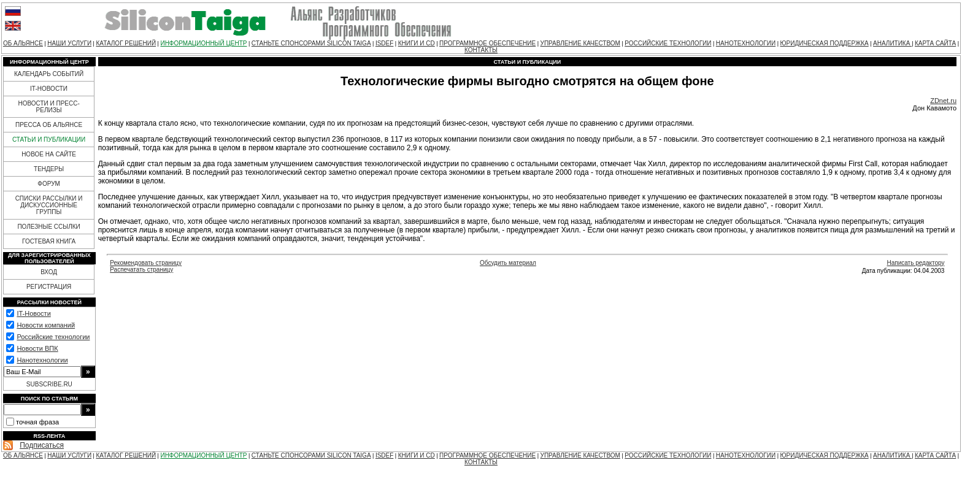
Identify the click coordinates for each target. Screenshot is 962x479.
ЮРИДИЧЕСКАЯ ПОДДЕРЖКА (824, 43)
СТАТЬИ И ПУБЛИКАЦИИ (48, 139)
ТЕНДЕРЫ (49, 169)
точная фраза (37, 422)
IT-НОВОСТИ (48, 88)
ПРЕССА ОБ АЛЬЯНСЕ (48, 124)
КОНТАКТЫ (481, 50)
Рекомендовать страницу (146, 262)
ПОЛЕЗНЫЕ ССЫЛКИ (48, 226)
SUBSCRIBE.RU (49, 384)
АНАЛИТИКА (892, 43)
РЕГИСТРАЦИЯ (48, 286)
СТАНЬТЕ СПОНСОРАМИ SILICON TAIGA (311, 43)
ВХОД (48, 272)
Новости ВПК (37, 348)
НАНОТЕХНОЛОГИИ (745, 43)
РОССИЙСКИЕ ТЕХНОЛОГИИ (668, 43)
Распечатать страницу (141, 269)
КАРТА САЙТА (935, 43)
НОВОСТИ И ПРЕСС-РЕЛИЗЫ (48, 106)
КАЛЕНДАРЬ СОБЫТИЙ (48, 74)
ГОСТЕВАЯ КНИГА (48, 241)
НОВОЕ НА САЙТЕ (48, 154)
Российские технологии (53, 336)
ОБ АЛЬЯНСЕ (23, 43)
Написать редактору (915, 262)
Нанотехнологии (42, 360)
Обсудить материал (508, 262)
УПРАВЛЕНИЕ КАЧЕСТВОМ (580, 43)
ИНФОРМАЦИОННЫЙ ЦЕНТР (203, 43)
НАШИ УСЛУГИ (69, 43)
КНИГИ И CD (416, 43)
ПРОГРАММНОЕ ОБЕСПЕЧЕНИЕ (487, 43)
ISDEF (384, 43)
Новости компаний (46, 325)
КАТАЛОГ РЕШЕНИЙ (126, 43)
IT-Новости (33, 313)
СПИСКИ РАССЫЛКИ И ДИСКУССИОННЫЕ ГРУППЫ (49, 205)
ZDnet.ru (943, 100)
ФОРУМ (48, 183)
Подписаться (42, 445)
